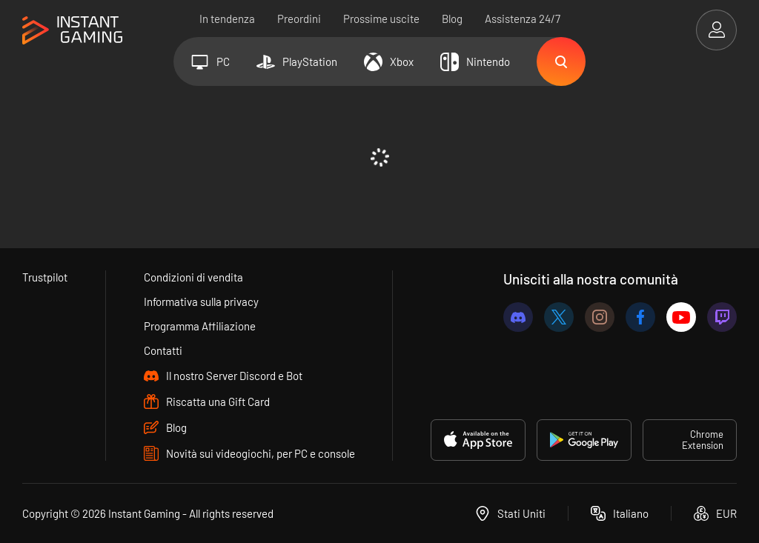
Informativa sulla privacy (201, 301)
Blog (452, 18)
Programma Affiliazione (200, 326)
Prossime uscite (381, 18)
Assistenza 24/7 (522, 18)
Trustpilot (44, 277)
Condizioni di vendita (193, 277)
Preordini (299, 18)
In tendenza (227, 18)
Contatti (163, 350)
